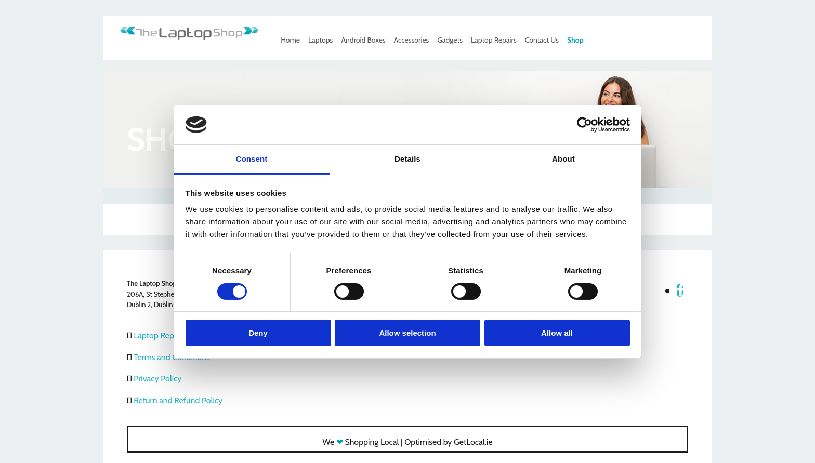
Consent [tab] (252, 158)
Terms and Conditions (172, 357)
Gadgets (450, 40)
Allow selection (407, 332)
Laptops (320, 40)
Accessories (411, 40)
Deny (258, 332)
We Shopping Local (361, 442)
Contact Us (542, 40)
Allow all (557, 332)
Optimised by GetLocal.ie (448, 442)
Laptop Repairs (494, 40)
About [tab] (563, 158)
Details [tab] (407, 158)
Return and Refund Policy (178, 400)
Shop (575, 40)
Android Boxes (363, 40)
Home (290, 40)
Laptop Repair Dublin (170, 335)
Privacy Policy (157, 378)
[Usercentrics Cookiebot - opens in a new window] (584, 125)
